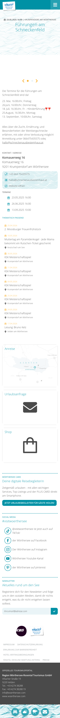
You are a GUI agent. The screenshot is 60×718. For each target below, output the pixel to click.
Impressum (9, 644)
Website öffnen (14, 186)
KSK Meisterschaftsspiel (18, 257)
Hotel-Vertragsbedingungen (18, 654)
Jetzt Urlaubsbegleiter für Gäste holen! (29, 502)
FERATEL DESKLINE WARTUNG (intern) (21, 660)
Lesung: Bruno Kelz (16, 327)
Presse (46, 660)
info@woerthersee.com (13, 692)
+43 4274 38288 (15, 685)
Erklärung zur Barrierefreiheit (20, 649)
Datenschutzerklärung (30, 644)
